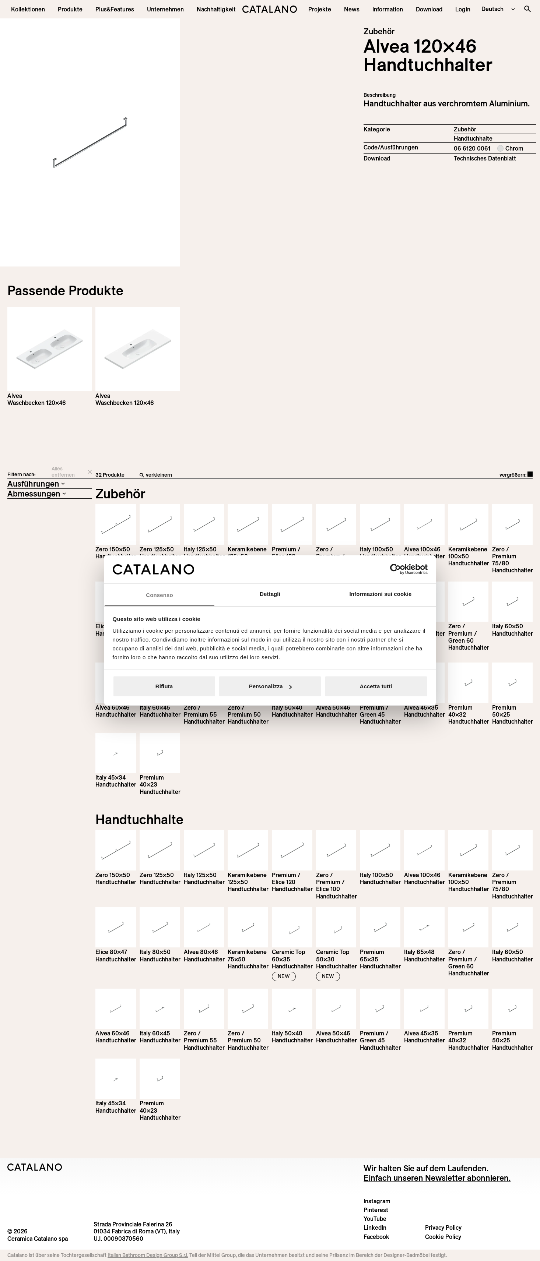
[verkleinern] (250, 475)
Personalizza (270, 686)
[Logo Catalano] (34, 1167)
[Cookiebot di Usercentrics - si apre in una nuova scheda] (395, 569)
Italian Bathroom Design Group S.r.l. (148, 1255)
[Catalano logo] (270, 9)
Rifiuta (164, 686)
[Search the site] (527, 9)
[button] (28, 9)
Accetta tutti (376, 686)
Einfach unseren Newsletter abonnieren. (437, 1178)
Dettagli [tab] (270, 593)
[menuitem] (115, 9)
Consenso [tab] (159, 594)
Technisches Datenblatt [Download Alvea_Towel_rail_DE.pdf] (485, 158)
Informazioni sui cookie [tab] (381, 593)
